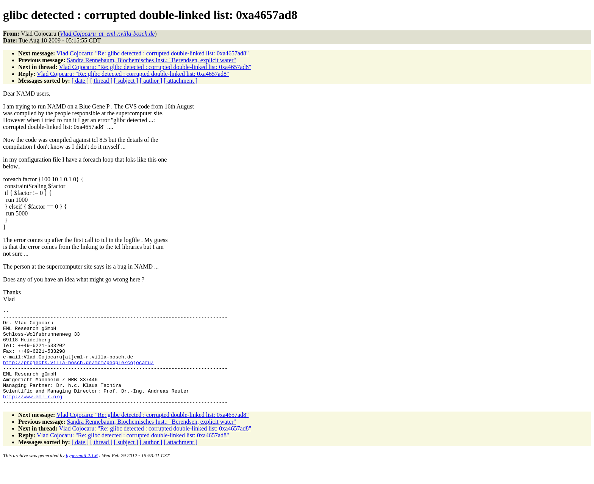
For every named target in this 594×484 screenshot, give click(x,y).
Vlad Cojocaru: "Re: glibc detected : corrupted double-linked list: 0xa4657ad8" (152, 53)
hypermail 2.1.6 (82, 475)
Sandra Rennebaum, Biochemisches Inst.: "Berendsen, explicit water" (151, 60)
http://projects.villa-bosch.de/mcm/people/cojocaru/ (78, 373)
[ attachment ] (180, 80)
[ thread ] (101, 80)
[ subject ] (126, 80)
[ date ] (80, 80)
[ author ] (151, 80)
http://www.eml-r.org (32, 414)
